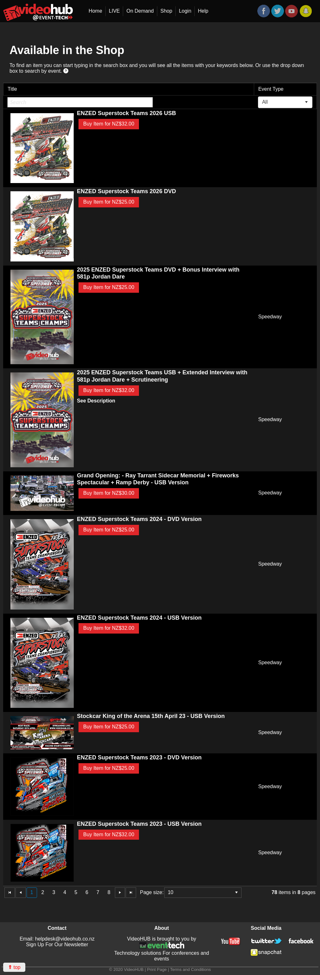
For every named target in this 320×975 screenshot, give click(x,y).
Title (12, 89)
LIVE (114, 11)
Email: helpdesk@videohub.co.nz (57, 938)
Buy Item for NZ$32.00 (108, 123)
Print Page (156, 969)
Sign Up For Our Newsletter (57, 944)
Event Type (271, 89)
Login (185, 11)
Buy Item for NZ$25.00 (108, 202)
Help (203, 11)
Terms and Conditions (190, 969)
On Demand (140, 11)
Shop (166, 11)
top (14, 967)
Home (95, 11)
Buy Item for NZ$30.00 (108, 493)
